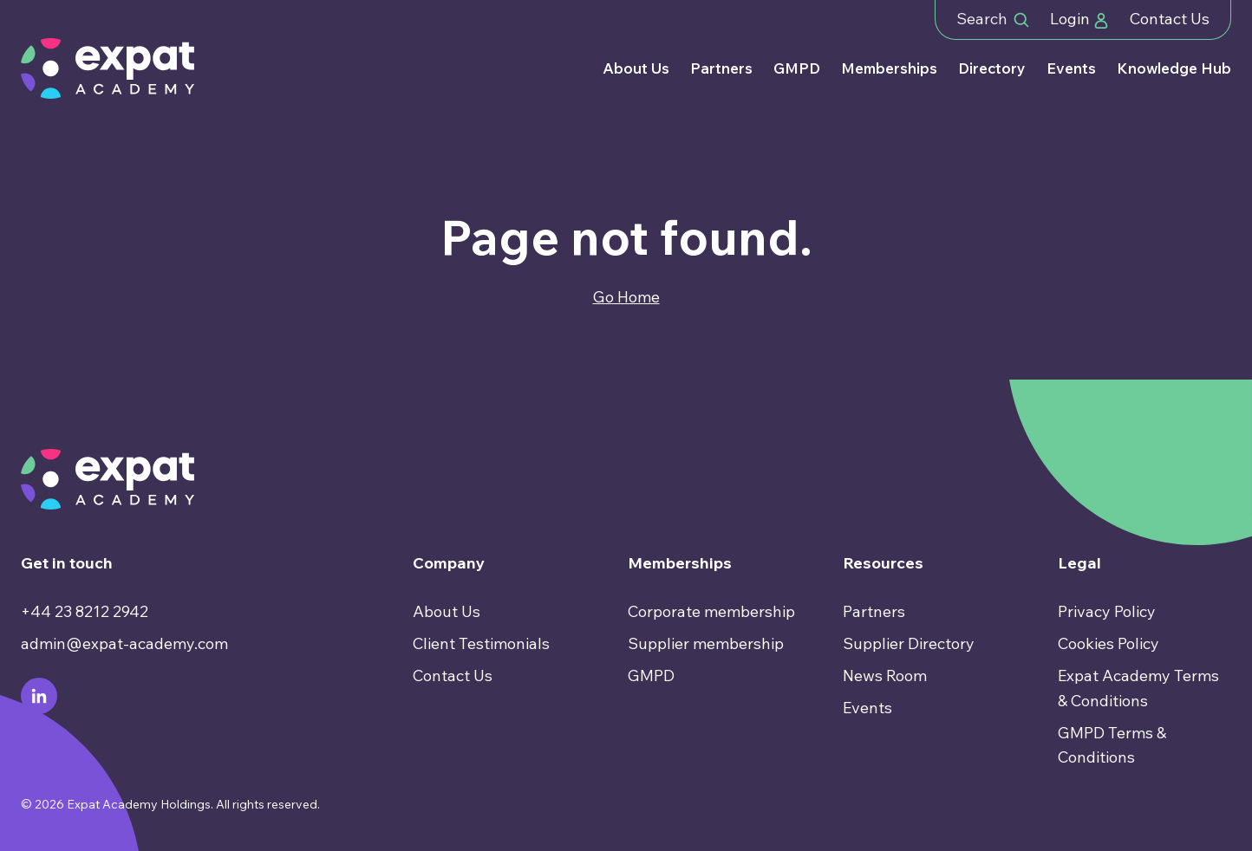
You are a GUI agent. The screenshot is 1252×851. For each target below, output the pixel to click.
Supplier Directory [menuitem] (909, 643)
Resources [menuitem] (883, 563)
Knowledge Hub (1174, 68)
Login (1079, 19)
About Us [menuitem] (446, 611)
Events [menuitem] (867, 708)
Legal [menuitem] (1079, 563)
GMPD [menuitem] (651, 675)
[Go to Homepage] (107, 68)
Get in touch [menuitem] (67, 563)
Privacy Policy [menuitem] (1107, 611)
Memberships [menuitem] (680, 563)
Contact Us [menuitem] (452, 675)
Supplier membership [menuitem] (706, 643)
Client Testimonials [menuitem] (481, 643)
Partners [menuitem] (874, 611)
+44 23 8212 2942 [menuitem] (84, 611)
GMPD (796, 68)
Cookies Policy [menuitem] (1108, 643)
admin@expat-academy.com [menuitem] (124, 643)
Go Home (626, 297)
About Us (636, 68)
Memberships (889, 68)
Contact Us (1170, 19)
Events (1071, 68)
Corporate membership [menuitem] (711, 611)
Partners (721, 68)
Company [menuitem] (449, 563)
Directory (992, 68)
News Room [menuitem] (885, 675)
